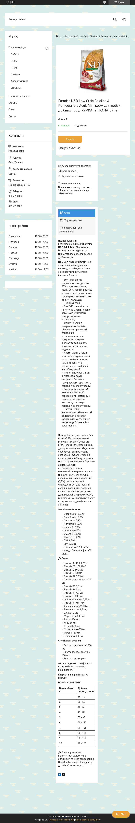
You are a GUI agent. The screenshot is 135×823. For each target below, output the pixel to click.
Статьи (12, 116)
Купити (70, 139)
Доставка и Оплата (19, 96)
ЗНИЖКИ (16, 87)
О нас (11, 109)
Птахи (14, 67)
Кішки (14, 61)
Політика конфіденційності (88, 820)
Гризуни (15, 74)
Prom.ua (84, 817)
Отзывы (12, 103)
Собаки (15, 54)
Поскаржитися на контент (61, 820)
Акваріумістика (19, 81)
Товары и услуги (17, 47)
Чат (121, 814)
